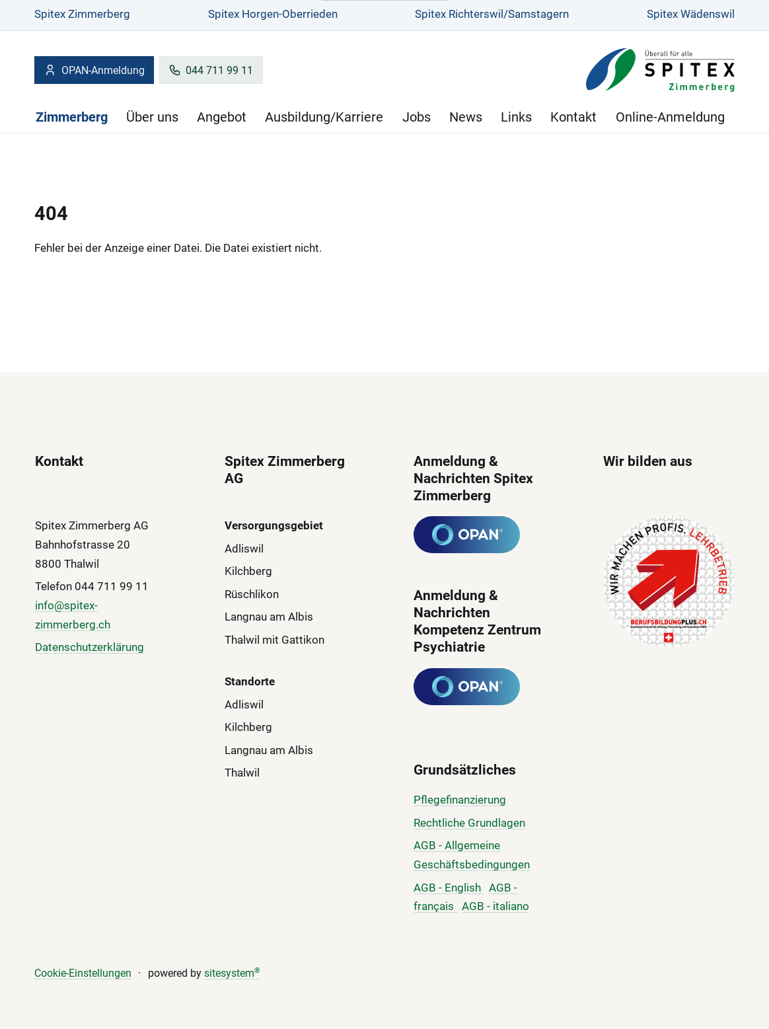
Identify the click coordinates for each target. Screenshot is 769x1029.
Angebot (221, 117)
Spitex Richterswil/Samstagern (492, 13)
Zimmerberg (72, 117)
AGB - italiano (495, 906)
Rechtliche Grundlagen (469, 822)
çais (445, 906)
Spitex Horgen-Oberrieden (273, 13)
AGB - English (449, 887)
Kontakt (573, 117)
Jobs (416, 117)
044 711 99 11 (210, 70)
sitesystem (232, 973)
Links (516, 117)
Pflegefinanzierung (460, 799)
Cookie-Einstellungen (82, 973)
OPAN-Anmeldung (94, 70)
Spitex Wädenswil (691, 13)
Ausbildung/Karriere (324, 117)
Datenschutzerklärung (89, 647)
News (465, 117)
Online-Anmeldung (670, 117)
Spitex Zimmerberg (82, 13)
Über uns (152, 117)
